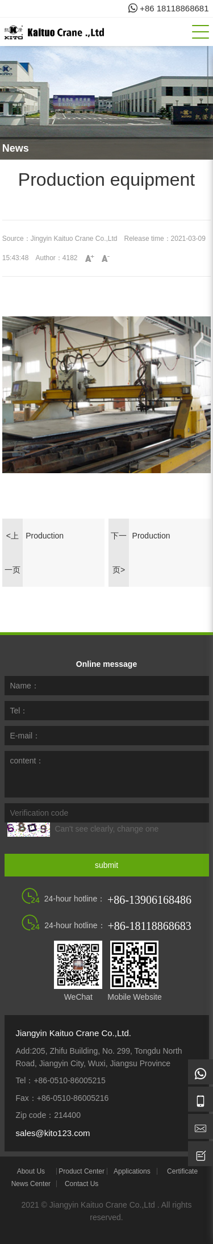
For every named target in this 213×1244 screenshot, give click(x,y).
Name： (24, 685)
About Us (31, 1171)
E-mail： (25, 735)
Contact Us (81, 1183)
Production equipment (45, 542)
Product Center (82, 1171)
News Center (31, 1183)
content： (27, 760)
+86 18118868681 (168, 8)
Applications (132, 1171)
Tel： (19, 710)
